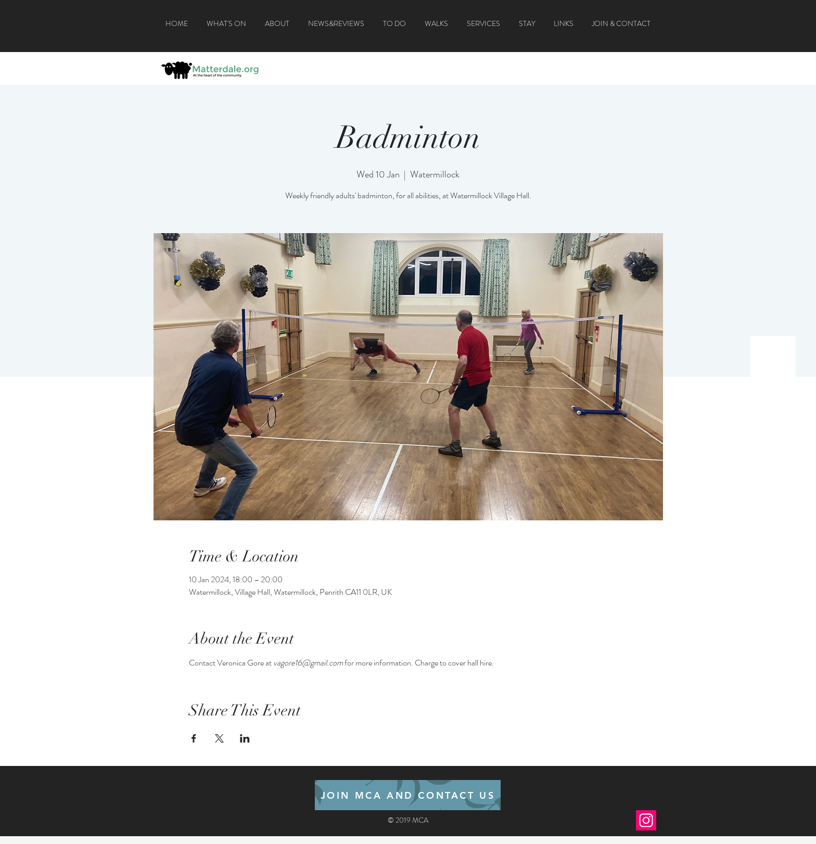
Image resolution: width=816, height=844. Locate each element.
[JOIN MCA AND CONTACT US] (408, 795)
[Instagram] (646, 820)
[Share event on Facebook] (194, 738)
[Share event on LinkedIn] (245, 738)
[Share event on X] (219, 738)
